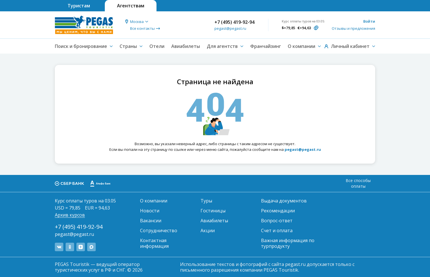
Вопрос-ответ (277, 220)
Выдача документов (284, 201)
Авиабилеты (185, 46)
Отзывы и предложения (353, 28)
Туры (206, 201)
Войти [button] (369, 21)
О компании (153, 201)
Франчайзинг (265, 46)
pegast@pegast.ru (230, 28)
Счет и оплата (277, 230)
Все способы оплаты (358, 183)
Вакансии (150, 220)
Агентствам (130, 6)
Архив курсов (70, 215)
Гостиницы (213, 211)
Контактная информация (154, 243)
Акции (208, 230)
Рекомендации (278, 211)
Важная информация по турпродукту (287, 243)
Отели (156, 46)
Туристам (79, 6)
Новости (149, 211)
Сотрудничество (158, 230)
